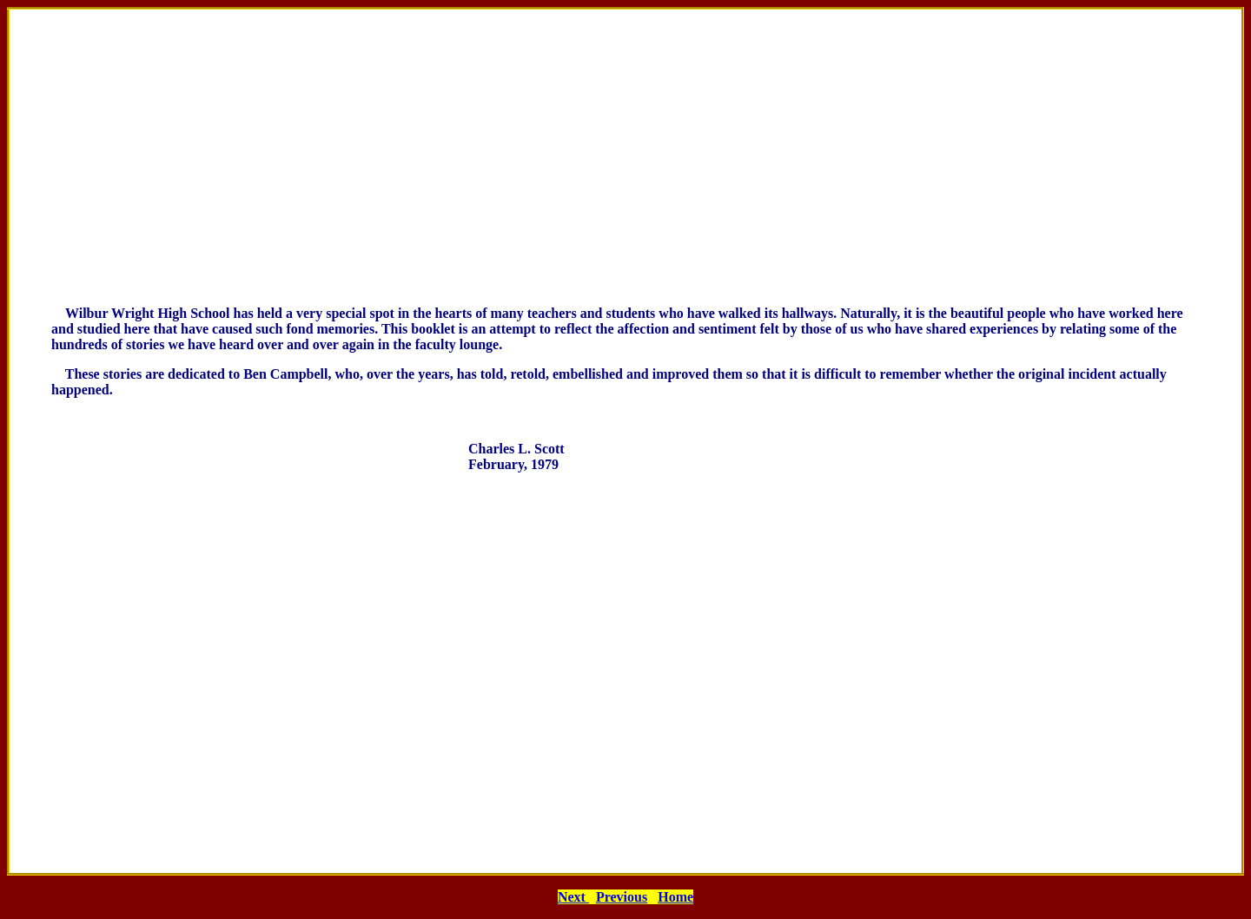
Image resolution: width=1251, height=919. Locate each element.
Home (675, 896)
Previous (621, 896)
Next (573, 896)
